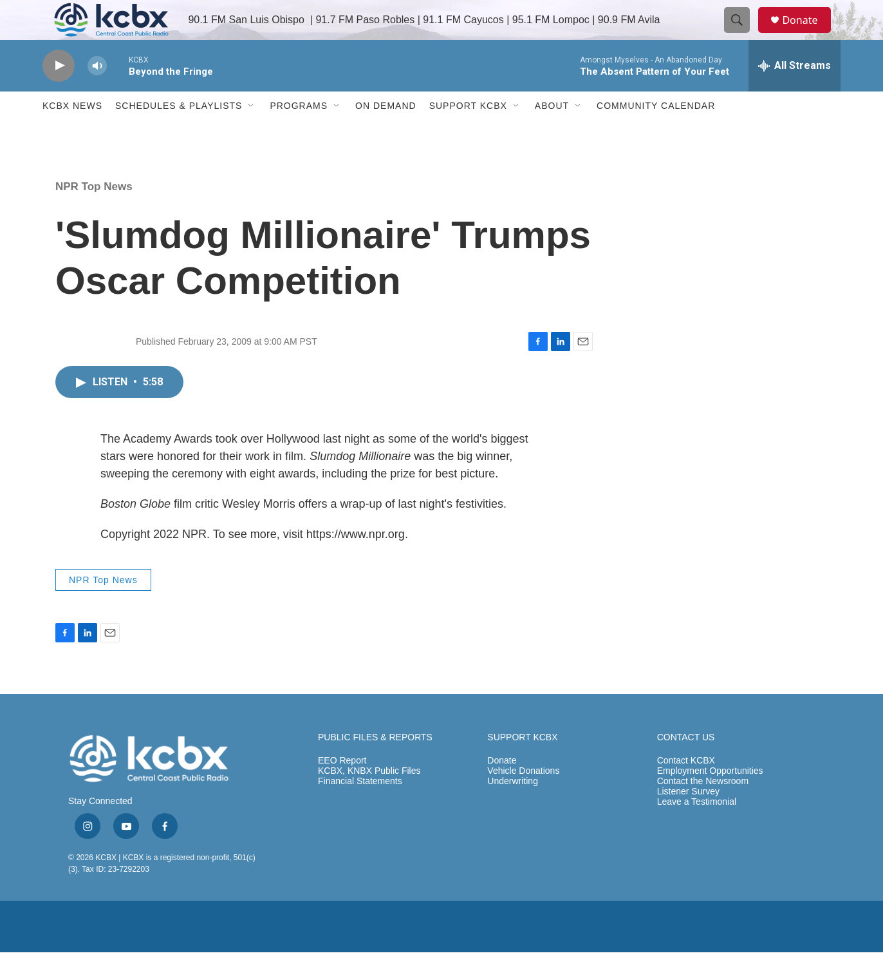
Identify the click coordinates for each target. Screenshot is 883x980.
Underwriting (512, 809)
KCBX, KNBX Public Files (369, 799)
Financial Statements (360, 809)
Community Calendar (656, 134)
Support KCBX (468, 134)
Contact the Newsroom (702, 809)
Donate (808, 34)
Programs (299, 134)
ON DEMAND (385, 134)
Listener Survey (688, 820)
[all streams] (794, 93)
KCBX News (72, 134)
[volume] (97, 93)
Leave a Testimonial (696, 830)
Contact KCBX (686, 789)
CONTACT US (686, 766)
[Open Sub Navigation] (251, 134)
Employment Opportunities (710, 799)
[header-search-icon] (743, 34)
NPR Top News (94, 214)
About (552, 134)
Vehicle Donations (523, 799)
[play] (58, 93)
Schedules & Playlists (178, 134)
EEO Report (342, 789)
